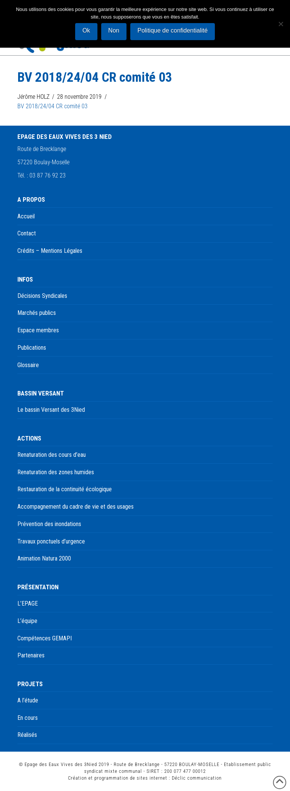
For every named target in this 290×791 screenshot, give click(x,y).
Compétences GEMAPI (44, 638)
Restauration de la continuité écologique (64, 489)
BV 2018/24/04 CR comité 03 (52, 106)
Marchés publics (36, 312)
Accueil (26, 216)
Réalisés (27, 734)
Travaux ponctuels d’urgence (51, 541)
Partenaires (31, 655)
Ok (86, 30)
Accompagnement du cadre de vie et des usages (75, 506)
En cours (27, 717)
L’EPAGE (27, 603)
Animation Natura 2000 (44, 558)
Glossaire (28, 365)
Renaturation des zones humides (55, 472)
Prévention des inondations (49, 524)
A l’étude (27, 700)
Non (113, 30)
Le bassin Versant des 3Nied (51, 409)
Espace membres (38, 330)
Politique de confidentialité (172, 30)
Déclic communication (197, 778)
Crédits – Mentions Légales (49, 250)
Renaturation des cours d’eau (51, 454)
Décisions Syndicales (42, 295)
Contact (26, 233)
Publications (31, 347)
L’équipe (27, 620)
